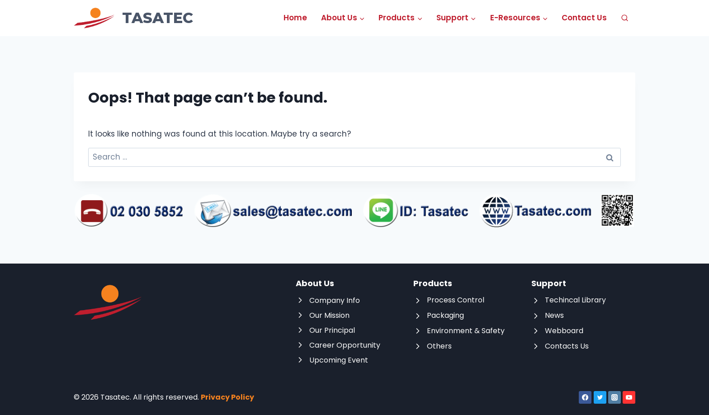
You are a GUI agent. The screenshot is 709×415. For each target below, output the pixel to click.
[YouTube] (629, 397)
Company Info (334, 300)
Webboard (564, 330)
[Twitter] (600, 397)
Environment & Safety (466, 330)
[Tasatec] (133, 18)
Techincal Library (575, 300)
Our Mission (329, 315)
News (554, 315)
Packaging (445, 315)
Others (439, 346)
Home (295, 17)
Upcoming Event (338, 360)
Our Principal (332, 330)
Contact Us (584, 17)
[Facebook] (585, 397)
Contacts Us (567, 346)
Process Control (455, 300)
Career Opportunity (344, 345)
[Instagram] (614, 397)
